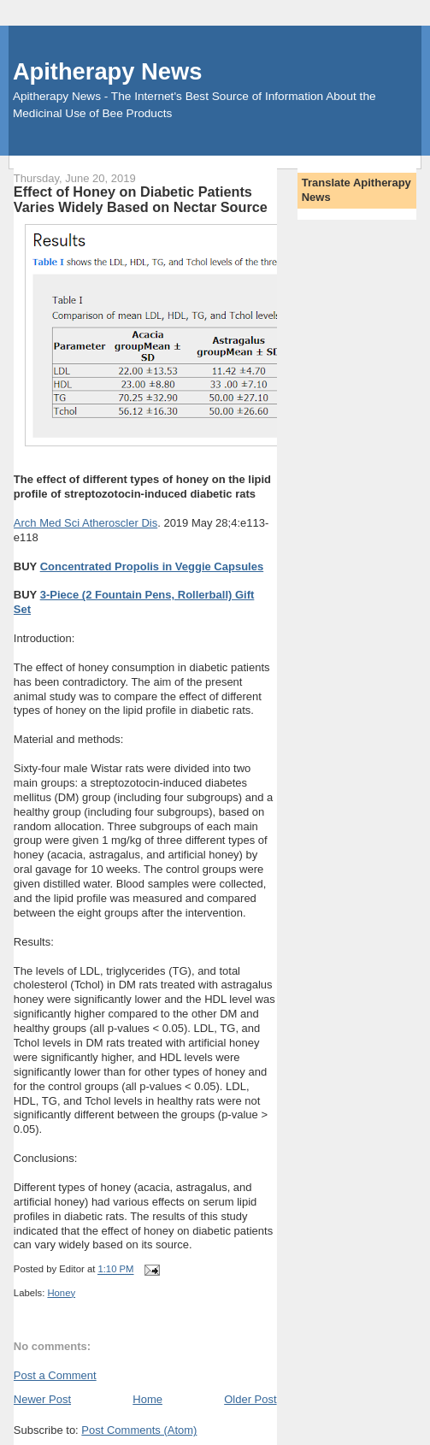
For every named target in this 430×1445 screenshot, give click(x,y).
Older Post (250, 1399)
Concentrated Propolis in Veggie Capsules (152, 566)
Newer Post (42, 1399)
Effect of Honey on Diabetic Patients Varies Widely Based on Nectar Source (141, 199)
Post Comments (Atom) (139, 1430)
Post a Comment (55, 1375)
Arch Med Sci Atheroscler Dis (85, 522)
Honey (61, 1293)
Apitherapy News (107, 71)
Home (147, 1399)
